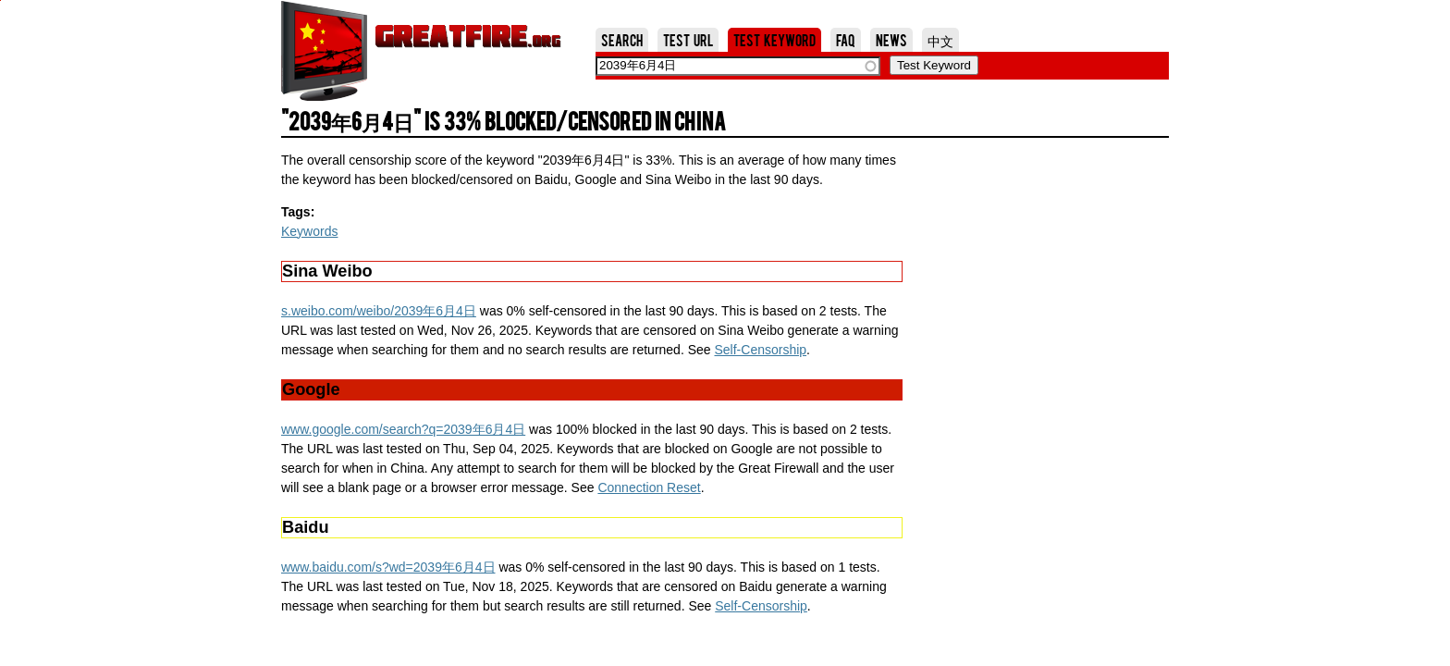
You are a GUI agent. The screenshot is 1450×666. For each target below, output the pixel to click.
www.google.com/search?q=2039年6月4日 (403, 429)
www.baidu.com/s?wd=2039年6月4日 (388, 567)
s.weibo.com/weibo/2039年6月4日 (378, 310)
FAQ (845, 39)
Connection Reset (648, 487)
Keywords (309, 231)
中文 (940, 39)
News (891, 39)
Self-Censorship (760, 349)
